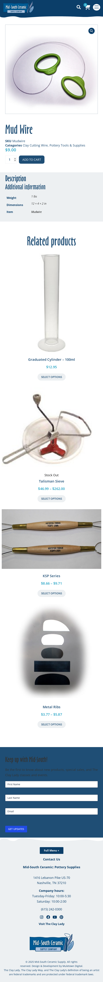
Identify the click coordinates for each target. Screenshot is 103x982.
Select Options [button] (51, 377)
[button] (91, 31)
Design (36, 966)
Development (50, 966)
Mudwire (36, 212)
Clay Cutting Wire (35, 145)
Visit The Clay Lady (51, 924)
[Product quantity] (11, 160)
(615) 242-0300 (51, 909)
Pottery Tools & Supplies (67, 145)
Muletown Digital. (72, 966)
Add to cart (31, 160)
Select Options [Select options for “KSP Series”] (51, 593)
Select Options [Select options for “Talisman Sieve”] (51, 498)
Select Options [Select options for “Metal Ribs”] (51, 724)
